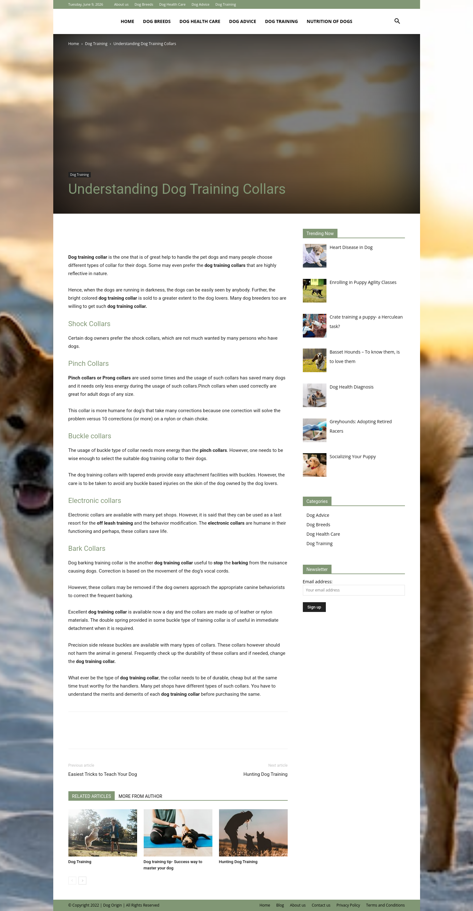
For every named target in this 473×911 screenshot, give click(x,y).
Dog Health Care (172, 4)
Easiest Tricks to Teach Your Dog (102, 774)
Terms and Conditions (385, 905)
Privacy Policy (348, 905)
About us (121, 4)
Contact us (321, 905)
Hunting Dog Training (265, 774)
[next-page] (82, 881)
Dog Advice (201, 4)
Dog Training (226, 4)
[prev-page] (72, 881)
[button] (397, 22)
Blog (280, 905)
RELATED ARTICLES (91, 796)
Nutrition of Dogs (329, 21)
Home (127, 21)
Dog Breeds (144, 4)
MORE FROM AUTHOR (140, 796)
